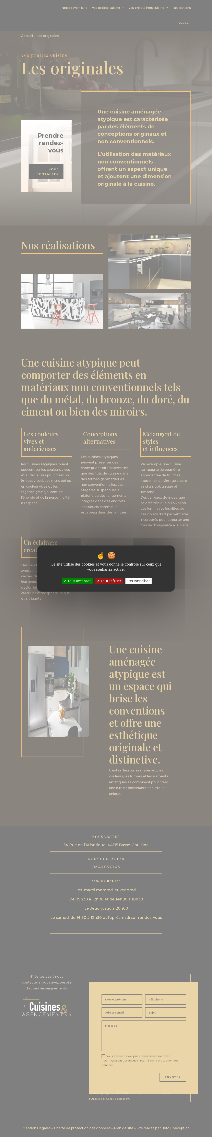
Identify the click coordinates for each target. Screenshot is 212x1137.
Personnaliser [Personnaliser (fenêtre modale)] (139, 581)
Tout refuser (109, 581)
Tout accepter (77, 581)
